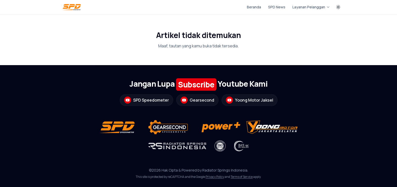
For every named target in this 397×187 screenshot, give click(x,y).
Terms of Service (242, 177)
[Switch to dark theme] (338, 7)
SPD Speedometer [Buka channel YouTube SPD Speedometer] (146, 100)
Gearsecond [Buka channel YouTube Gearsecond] (197, 100)
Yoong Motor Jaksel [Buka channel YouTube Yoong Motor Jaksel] (249, 100)
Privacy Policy (215, 177)
